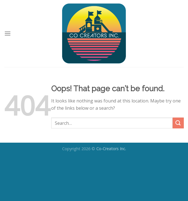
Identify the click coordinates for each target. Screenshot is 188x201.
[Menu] (7, 33)
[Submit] (178, 123)
